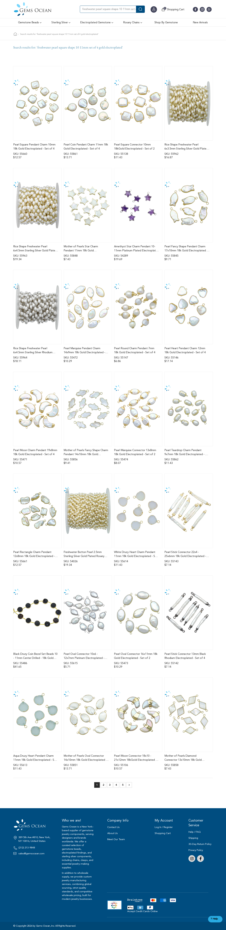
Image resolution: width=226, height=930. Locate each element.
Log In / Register (164, 827)
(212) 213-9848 (26, 848)
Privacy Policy (195, 850)
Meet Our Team (116, 839)
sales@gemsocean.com (31, 853)
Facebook (200, 858)
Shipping (193, 838)
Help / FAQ (194, 832)
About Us (112, 833)
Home (15, 34)
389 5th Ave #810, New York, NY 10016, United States (34, 839)
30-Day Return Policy (199, 844)
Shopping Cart (163, 833)
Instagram (191, 858)
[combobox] (112, 9)
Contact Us (113, 827)
